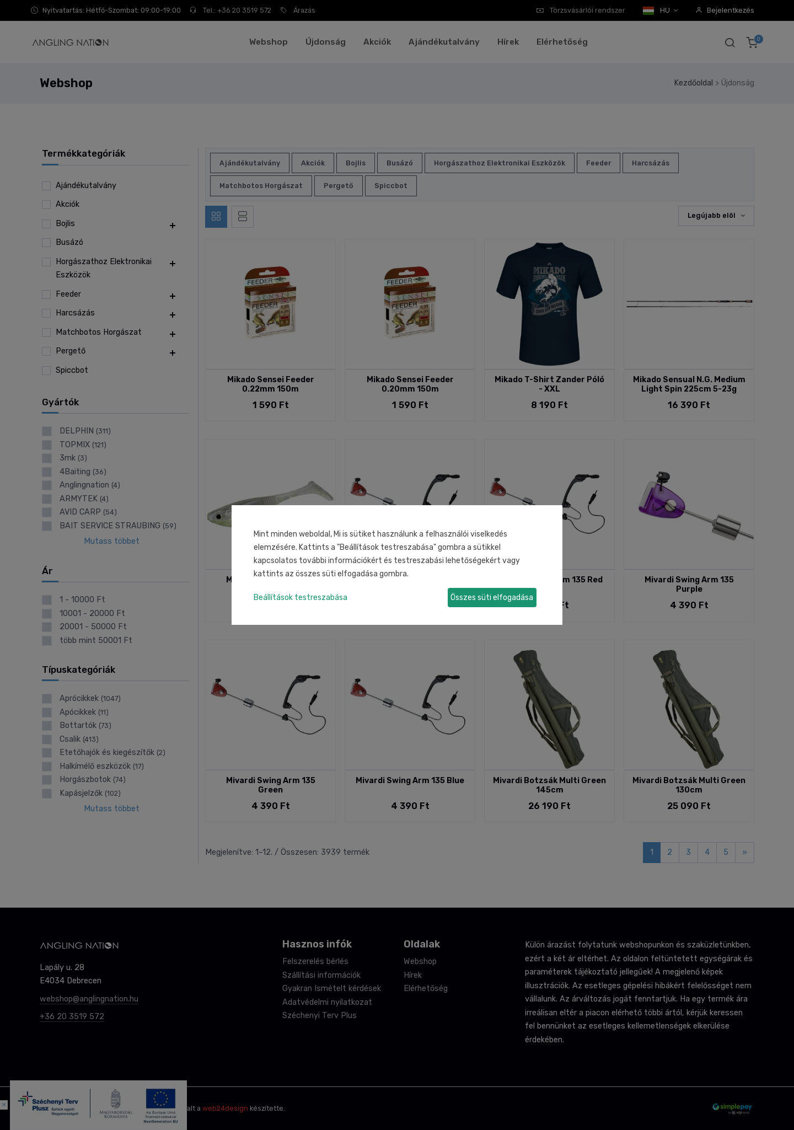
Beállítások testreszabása (300, 597)
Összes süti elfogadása (491, 597)
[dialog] (397, 565)
